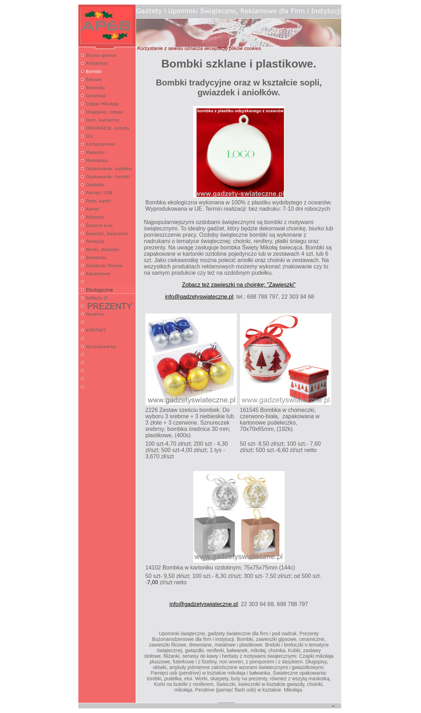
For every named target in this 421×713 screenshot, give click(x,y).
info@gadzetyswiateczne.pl (199, 297)
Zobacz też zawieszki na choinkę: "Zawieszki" (239, 285)
